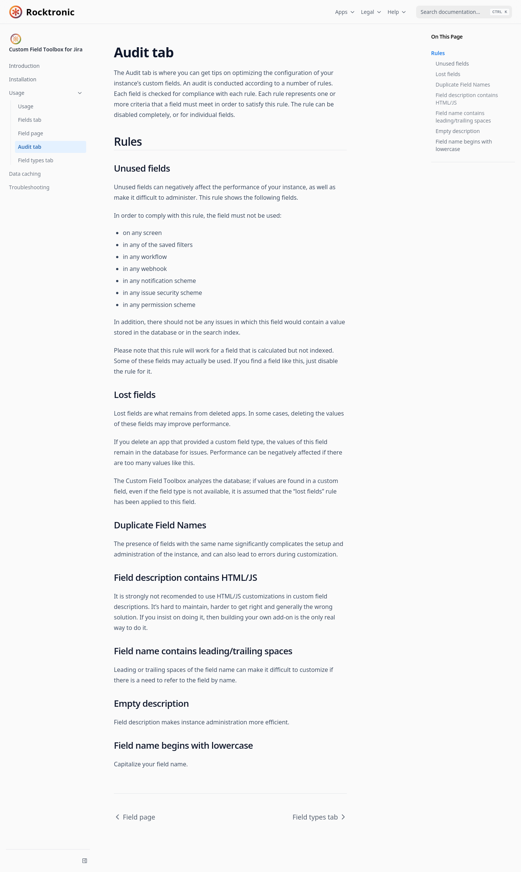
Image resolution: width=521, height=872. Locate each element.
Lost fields (448, 74)
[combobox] (464, 12)
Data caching (25, 173)
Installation (22, 79)
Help (397, 11)
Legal (371, 11)
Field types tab (35, 160)
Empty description (458, 131)
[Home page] (42, 12)
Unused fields (452, 63)
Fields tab (29, 119)
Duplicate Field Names (463, 84)
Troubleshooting (29, 187)
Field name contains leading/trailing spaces (463, 116)
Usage (46, 92)
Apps (345, 11)
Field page (30, 133)
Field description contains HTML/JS (467, 98)
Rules (438, 53)
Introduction (24, 65)
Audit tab (29, 146)
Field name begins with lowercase (464, 145)
